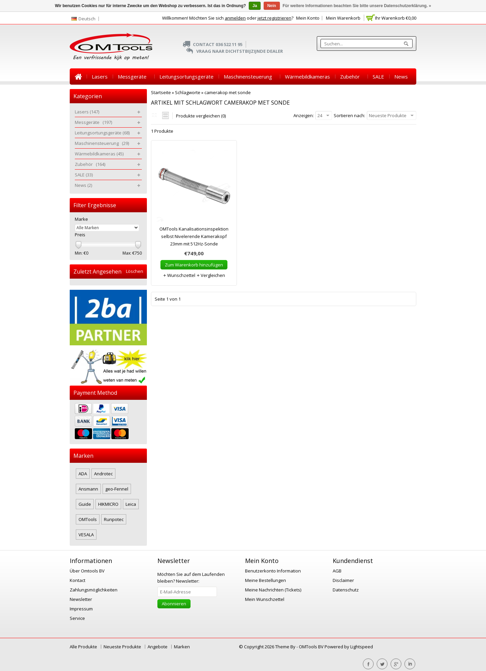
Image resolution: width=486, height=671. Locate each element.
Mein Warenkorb (343, 18)
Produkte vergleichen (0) (201, 116)
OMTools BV (312, 647)
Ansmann (88, 489)
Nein (271, 5)
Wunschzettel (179, 275)
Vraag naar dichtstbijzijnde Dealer (239, 51)
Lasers (100, 76)
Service (77, 618)
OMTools (88, 519)
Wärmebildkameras (307, 76)
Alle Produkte (83, 647)
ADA (83, 474)
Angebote (158, 647)
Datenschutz (346, 590)
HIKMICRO (108, 504)
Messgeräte (133, 76)
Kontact (77, 580)
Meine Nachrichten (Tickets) (273, 590)
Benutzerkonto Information (273, 571)
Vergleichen (210, 275)
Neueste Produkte (122, 647)
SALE (378, 76)
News (401, 76)
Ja (254, 5)
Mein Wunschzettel (264, 599)
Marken (182, 647)
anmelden (235, 18)
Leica (131, 504)
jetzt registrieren (274, 18)
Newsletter (81, 599)
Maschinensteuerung (249, 76)
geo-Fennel (116, 489)
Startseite (78, 76)
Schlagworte (187, 92)
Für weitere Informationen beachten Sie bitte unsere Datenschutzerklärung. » (357, 5)
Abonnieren (174, 604)
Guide (85, 504)
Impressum (81, 609)
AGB (337, 571)
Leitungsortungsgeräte (186, 76)
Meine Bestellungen (265, 580)
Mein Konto (307, 18)
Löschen (134, 271)
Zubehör (351, 76)
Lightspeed (361, 647)
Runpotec (114, 519)
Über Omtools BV (87, 571)
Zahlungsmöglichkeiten (93, 590)
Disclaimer (343, 580)
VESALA (86, 535)
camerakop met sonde (227, 92)
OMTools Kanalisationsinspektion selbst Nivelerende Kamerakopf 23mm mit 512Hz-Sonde (193, 236)
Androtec (103, 474)
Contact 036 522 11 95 (217, 44)
